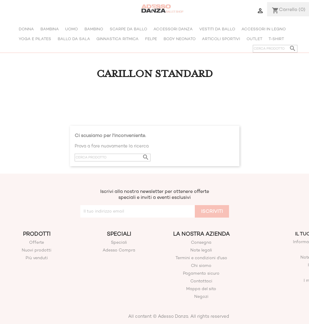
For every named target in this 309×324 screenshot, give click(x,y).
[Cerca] (275, 49)
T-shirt (276, 39)
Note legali (201, 250)
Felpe (151, 39)
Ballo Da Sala (74, 39)
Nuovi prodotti (36, 250)
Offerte (36, 242)
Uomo (71, 29)
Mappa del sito (201, 288)
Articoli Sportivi (221, 39)
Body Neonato (180, 39)
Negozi (201, 296)
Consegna (201, 242)
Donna (26, 29)
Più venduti (37, 257)
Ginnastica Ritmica (117, 39)
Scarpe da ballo (128, 29)
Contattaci (201, 281)
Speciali (119, 242)
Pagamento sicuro (201, 273)
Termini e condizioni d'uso (201, 257)
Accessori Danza (173, 29)
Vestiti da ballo (217, 29)
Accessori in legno (263, 29)
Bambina (49, 29)
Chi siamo (201, 265)
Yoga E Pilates (35, 39)
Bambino (93, 29)
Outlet (254, 39)
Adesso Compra (119, 250)
